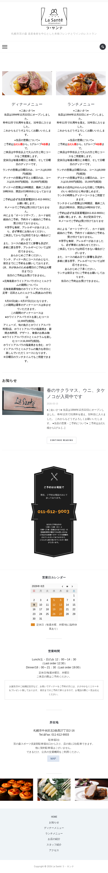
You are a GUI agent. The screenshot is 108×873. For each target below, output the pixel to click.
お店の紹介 (54, 839)
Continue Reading (61, 440)
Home (54, 816)
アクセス (54, 850)
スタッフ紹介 (54, 844)
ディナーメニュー (27, 104)
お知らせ (54, 822)
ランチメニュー (81, 104)
